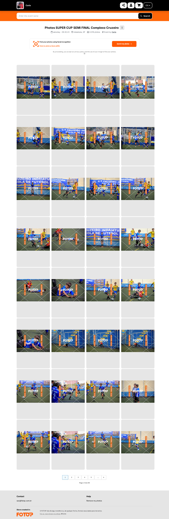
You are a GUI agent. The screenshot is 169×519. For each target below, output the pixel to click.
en (148, 5)
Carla (28, 5)
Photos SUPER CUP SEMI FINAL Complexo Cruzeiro (82, 27)
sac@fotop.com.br (24, 501)
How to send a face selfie (49, 46)
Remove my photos (94, 501)
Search (145, 16)
